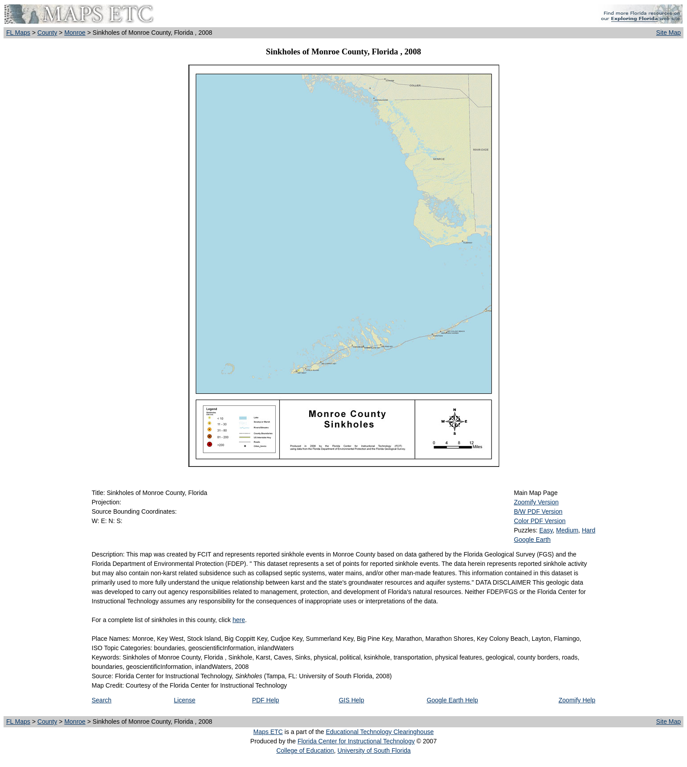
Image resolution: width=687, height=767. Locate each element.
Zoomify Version (536, 502)
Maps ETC (268, 731)
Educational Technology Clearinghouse (380, 731)
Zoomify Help (577, 700)
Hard (588, 530)
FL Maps (18, 32)
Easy (546, 530)
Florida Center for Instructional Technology (356, 741)
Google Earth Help (452, 700)
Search (102, 700)
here (238, 619)
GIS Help (351, 700)
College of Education (305, 750)
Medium (567, 530)
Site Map (668, 32)
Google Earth (532, 539)
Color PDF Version (540, 520)
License (184, 700)
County (47, 32)
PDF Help (265, 700)
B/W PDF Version (538, 511)
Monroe (74, 32)
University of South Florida (373, 750)
